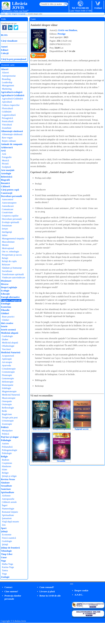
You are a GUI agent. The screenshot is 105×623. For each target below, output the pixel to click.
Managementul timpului (13, 238)
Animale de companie (11, 144)
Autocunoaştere (9, 202)
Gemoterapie (8, 378)
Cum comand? (47, 587)
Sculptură (6, 167)
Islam (4, 469)
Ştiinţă (4, 531)
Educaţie (5, 293)
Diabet (5, 339)
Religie (4, 456)
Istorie (4, 326)
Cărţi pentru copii (10, 189)
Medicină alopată (9, 333)
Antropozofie (8, 499)
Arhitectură (7, 147)
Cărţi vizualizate (9, 41)
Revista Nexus (8, 479)
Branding (6, 79)
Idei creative (7, 323)
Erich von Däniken (67, 30)
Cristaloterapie (9, 368)
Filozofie (5, 310)
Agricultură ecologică (11, 92)
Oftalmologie (8, 346)
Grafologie (7, 541)
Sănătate (5, 482)
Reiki (4, 411)
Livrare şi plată (47, 591)
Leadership (7, 82)
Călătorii (5, 186)
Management (8, 85)
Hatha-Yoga (7, 564)
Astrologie (6, 173)
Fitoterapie (7, 375)
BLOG (4, 35)
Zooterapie (7, 424)
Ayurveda (6, 365)
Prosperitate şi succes (12, 255)
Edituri (4, 50)
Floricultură (7, 108)
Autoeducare (8, 206)
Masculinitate (8, 242)
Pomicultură (7, 121)
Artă (3, 150)
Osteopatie (7, 401)
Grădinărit (6, 111)
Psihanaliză (7, 447)
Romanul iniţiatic (10, 512)
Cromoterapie (8, 372)
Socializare (7, 271)
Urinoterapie (8, 420)
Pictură (5, 163)
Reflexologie (8, 407)
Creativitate (7, 212)
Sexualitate (6, 485)
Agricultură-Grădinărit (12, 95)
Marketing (7, 89)
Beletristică (6, 176)
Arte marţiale (7, 170)
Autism (5, 443)
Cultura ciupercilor (11, 105)
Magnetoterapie (9, 391)
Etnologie (5, 303)
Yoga (3, 560)
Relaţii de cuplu (9, 261)
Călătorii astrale (9, 502)
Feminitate (7, 225)
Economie (6, 534)
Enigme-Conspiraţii (11, 300)
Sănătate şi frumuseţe (12, 268)
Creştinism (7, 463)
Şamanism (7, 518)
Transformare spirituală (13, 274)
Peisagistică (7, 118)
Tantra (5, 570)
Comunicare (7, 209)
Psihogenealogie (9, 450)
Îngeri (5, 505)
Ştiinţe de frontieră (10, 547)
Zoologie (5, 577)
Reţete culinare (9, 141)
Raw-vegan (7, 137)
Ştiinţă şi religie (9, 476)
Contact (8, 587)
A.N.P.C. (79, 594)
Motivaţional (8, 248)
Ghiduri (5, 313)
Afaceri (4, 69)
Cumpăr (40, 55)
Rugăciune (7, 414)
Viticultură (7, 124)
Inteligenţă (7, 232)
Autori (4, 46)
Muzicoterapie (8, 398)
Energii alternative (10, 297)
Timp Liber (6, 554)
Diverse (4, 284)
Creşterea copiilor (10, 215)
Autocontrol (7, 199)
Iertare (5, 228)
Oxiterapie (7, 404)
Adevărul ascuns (40, 429)
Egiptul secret (81, 429)
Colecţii (5, 53)
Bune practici (8, 316)
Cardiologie (7, 336)
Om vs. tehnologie (10, 251)
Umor (4, 557)
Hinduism (6, 466)
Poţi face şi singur (10, 437)
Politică (4, 427)
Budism (5, 459)
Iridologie (6, 388)
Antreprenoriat (9, 76)
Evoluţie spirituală (10, 222)
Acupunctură (8, 355)
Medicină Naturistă (10, 352)
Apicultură (7, 102)
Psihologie (6, 440)
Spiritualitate (7, 492)
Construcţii (6, 193)
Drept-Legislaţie (9, 287)
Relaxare (6, 264)
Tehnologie (6, 551)
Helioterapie (7, 381)
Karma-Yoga (8, 567)
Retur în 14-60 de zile (50, 595)
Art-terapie (7, 362)
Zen (3, 525)
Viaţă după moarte (10, 521)
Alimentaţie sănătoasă (12, 131)
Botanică (5, 183)
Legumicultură (9, 115)
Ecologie (5, 290)
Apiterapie (7, 359)
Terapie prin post (10, 417)
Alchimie (6, 495)
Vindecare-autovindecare (13, 277)
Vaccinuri (6, 349)
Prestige (61, 34)
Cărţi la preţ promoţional (13, 59)
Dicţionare (6, 281)
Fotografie (7, 157)
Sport (4, 528)
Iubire (5, 235)
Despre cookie (81, 590)
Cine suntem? (11, 591)
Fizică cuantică (9, 538)
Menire (5, 245)
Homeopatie (7, 385)
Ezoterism (6, 307)
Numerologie (8, 508)
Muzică (5, 160)
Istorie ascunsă (8, 329)
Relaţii (5, 258)
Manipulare (7, 430)
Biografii (5, 180)
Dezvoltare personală (11, 196)
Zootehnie (6, 128)
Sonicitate (6, 489)
